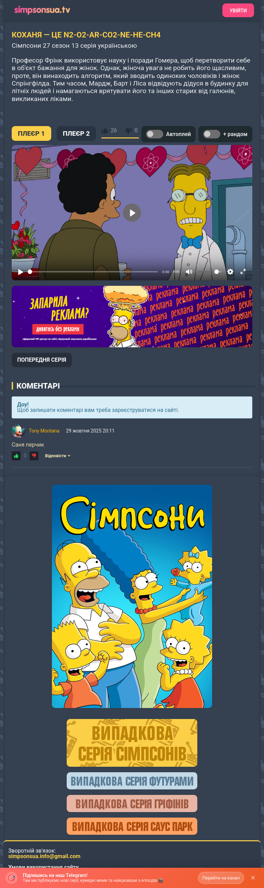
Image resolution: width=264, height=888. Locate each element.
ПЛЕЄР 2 (76, 133)
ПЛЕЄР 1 (31, 133)
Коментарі (38, 385)
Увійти (238, 10)
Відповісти (57, 455)
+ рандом (225, 134)
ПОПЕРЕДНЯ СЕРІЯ (41, 360)
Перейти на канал (221, 877)
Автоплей (168, 134)
